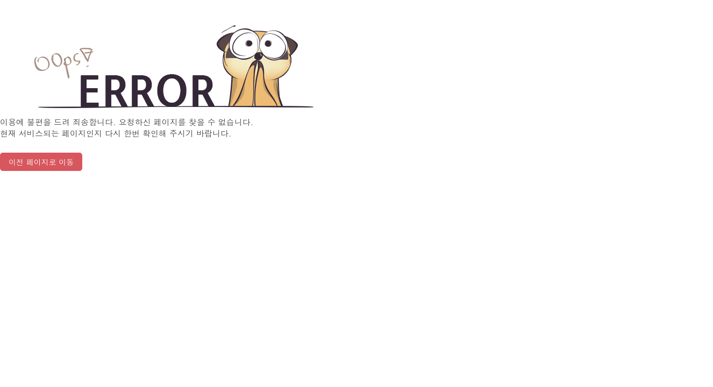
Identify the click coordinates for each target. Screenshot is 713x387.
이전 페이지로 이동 (41, 161)
